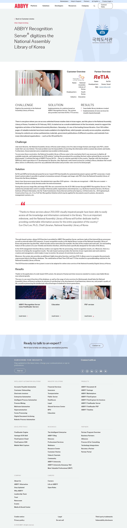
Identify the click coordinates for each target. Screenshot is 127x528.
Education (51, 413)
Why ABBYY (18, 491)
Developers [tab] (59, 6)
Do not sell (60, 520)
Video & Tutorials (54, 455)
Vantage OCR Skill (21, 435)
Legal (50, 403)
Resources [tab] (72, 6)
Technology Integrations (90, 445)
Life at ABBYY (53, 484)
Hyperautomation (20, 410)
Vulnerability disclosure (104, 520)
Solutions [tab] (46, 6)
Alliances (84, 439)
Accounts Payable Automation (25, 387)
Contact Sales (104, 6)
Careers (51, 481)
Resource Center (54, 448)
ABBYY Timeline (87, 410)
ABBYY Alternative (21, 484)
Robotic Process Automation (24, 419)
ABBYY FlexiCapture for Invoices (93, 400)
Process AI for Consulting (90, 442)
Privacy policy (19, 520)
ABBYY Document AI (88, 387)
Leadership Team (20, 494)
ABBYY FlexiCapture (88, 397)
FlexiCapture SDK (20, 442)
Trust (16, 497)
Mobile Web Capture (21, 445)
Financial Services (54, 387)
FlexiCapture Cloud (21, 439)
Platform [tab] (34, 6)
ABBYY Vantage (87, 390)
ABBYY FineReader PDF (90, 406)
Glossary (51, 439)
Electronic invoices (21, 393)
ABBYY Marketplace (88, 393)
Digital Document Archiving (24, 416)
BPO (49, 410)
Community (52, 458)
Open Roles (52, 487)
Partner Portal (86, 452)
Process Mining (19, 403)
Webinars (51, 445)
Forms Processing (20, 413)
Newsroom (18, 500)
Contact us (96, 346)
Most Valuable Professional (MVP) (60, 468)
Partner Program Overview (91, 432)
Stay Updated (19, 487)
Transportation (53, 393)
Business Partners (87, 435)
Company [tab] (85, 6)
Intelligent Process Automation (25, 400)
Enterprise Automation (22, 397)
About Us (17, 481)
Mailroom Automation (22, 406)
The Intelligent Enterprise (57, 432)
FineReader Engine (21, 432)
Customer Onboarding (22, 390)
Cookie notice (19, 517)
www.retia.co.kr (105, 87)
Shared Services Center (56, 406)
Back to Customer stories (24, 19)
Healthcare (52, 400)
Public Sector (53, 397)
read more (22, 316)
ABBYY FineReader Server (91, 403)
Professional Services (56, 442)
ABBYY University (54, 462)
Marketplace (64, 1)
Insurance (51, 390)
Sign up (20, 371)
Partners (86, 1)
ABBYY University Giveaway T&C (60, 465)
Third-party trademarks (104, 517)
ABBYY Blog (52, 435)
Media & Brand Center (22, 507)
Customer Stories (54, 452)
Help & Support (76, 1)
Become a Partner (87, 448)
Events (16, 504)
